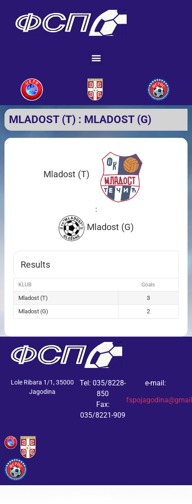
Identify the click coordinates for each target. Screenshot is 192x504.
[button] (96, 57)
